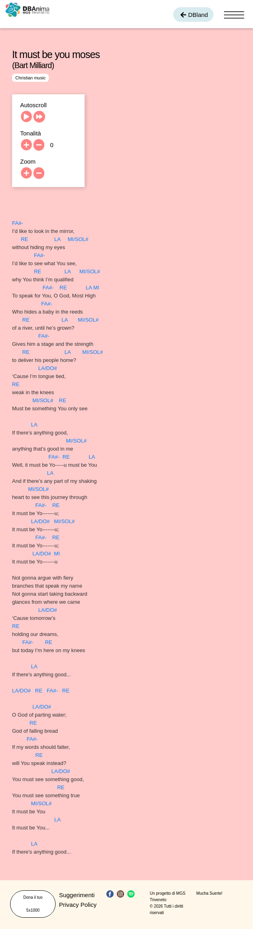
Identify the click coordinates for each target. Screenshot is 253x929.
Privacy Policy (77, 904)
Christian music (30, 77)
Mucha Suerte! (209, 893)
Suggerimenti (76, 895)
